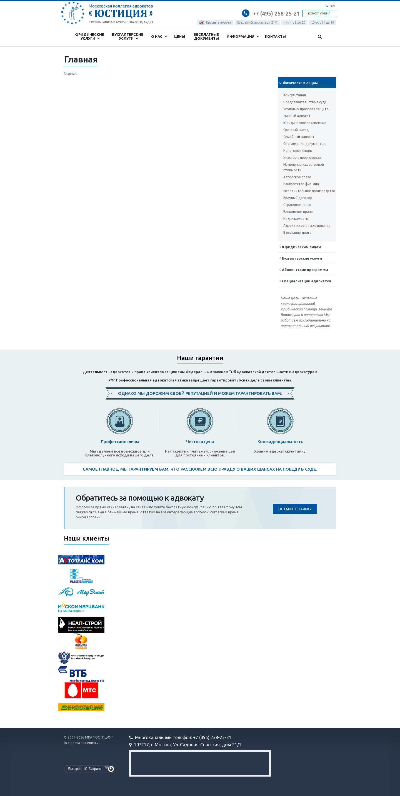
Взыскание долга (297, 232)
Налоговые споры (297, 150)
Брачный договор (297, 198)
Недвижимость (295, 218)
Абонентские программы (303, 270)
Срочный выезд (296, 130)
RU (327, 5)
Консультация (319, 13)
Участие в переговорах (302, 157)
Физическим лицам (298, 83)
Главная (70, 73)
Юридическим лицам (300, 247)
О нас (159, 36)
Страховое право (297, 205)
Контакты (275, 36)
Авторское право (297, 177)
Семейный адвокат (298, 137)
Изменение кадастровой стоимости (303, 167)
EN (333, 5)
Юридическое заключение (305, 123)
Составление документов (304, 143)
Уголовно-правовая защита (305, 109)
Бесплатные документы (206, 36)
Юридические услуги (89, 36)
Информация (243, 36)
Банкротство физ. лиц (301, 184)
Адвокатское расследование (307, 225)
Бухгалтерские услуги (127, 36)
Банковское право (298, 212)
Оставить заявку (295, 509)
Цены (179, 36)
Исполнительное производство (309, 191)
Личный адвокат (297, 116)
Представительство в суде (305, 102)
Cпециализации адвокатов (305, 281)
